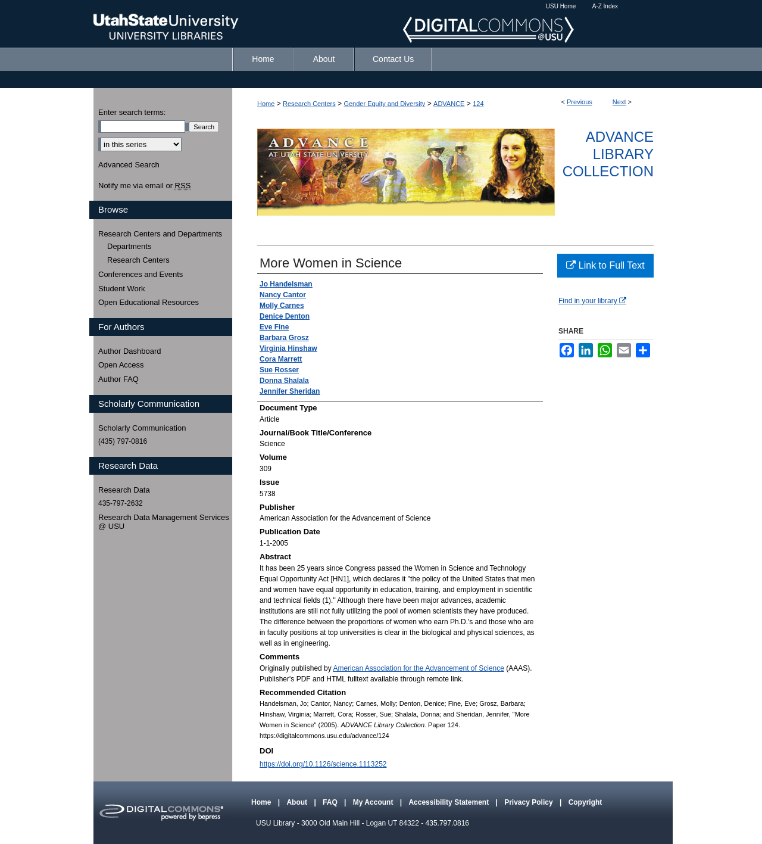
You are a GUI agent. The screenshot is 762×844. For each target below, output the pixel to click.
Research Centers (309, 103)
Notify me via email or (144, 186)
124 (478, 103)
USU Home (561, 6)
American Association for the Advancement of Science (418, 668)
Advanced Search (129, 164)
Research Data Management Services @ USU (163, 522)
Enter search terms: (131, 112)
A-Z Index (605, 6)
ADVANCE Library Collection (608, 154)
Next (619, 101)
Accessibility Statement (449, 802)
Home (265, 103)
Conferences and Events (140, 274)
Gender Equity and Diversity (384, 103)
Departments (129, 246)
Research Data (124, 489)
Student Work (121, 288)
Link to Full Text (605, 265)
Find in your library (592, 301)
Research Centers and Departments (160, 233)
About (297, 802)
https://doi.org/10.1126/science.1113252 (323, 764)
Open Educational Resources (148, 302)
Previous (579, 101)
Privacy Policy (529, 802)
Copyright (585, 802)
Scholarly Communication (142, 427)
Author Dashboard (129, 351)
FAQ (331, 802)
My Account (374, 802)
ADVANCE (448, 103)
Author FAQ (118, 379)
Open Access (121, 364)
